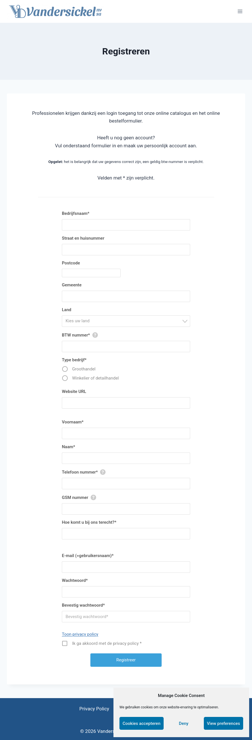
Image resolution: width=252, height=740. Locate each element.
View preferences (223, 723)
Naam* (68, 446)
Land (66, 309)
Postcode (71, 263)
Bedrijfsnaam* (75, 213)
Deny (183, 723)
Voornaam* (73, 422)
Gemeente (72, 285)
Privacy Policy (94, 709)
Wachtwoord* (75, 580)
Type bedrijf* (74, 359)
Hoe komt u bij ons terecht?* (89, 522)
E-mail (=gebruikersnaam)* (87, 555)
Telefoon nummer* (80, 472)
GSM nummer (75, 497)
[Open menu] (240, 11)
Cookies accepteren (141, 723)
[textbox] (128, 321)
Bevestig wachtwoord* (83, 605)
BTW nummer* (76, 335)
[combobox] (126, 321)
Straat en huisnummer (83, 238)
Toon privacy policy (80, 634)
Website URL (74, 391)
